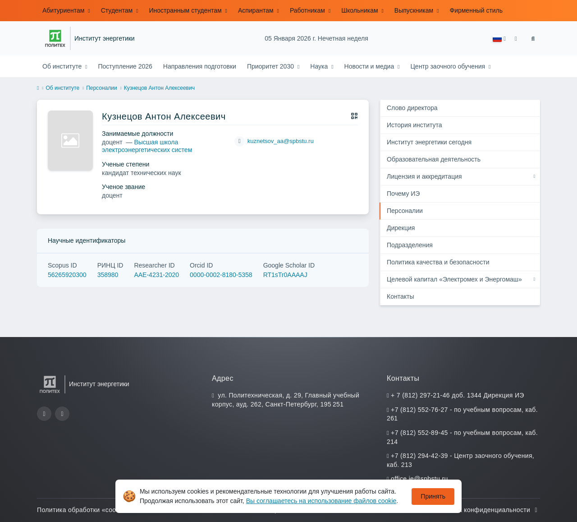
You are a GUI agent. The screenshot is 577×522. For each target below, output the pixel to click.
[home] (38, 88)
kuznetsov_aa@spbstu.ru (280, 141)
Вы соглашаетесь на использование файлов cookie (321, 500)
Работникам (308, 10)
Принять (433, 496)
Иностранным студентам (186, 10)
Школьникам (360, 10)
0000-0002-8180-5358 (221, 274)
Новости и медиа (370, 66)
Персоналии (101, 88)
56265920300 (67, 274)
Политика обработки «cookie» (87, 509)
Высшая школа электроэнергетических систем (147, 146)
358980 (108, 274)
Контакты (400, 296)
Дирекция (401, 227)
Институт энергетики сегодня (429, 142)
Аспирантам (256, 10)
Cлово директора (412, 107)
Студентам (117, 10)
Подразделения (410, 245)
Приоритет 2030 (271, 66)
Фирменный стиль (476, 10)
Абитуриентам (64, 10)
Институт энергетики (104, 38)
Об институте (62, 66)
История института (414, 125)
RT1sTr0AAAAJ (285, 274)
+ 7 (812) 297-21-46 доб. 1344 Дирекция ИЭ (457, 395)
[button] (499, 38)
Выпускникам (414, 10)
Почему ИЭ (403, 193)
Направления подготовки (199, 66)
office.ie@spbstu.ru (419, 478)
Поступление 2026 (125, 66)
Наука (320, 66)
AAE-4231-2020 (156, 274)
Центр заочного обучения (448, 66)
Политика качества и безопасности (438, 262)
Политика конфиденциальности (486, 509)
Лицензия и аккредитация (424, 176)
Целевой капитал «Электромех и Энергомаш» (454, 279)
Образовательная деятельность (434, 159)
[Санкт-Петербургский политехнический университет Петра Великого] (55, 38)
